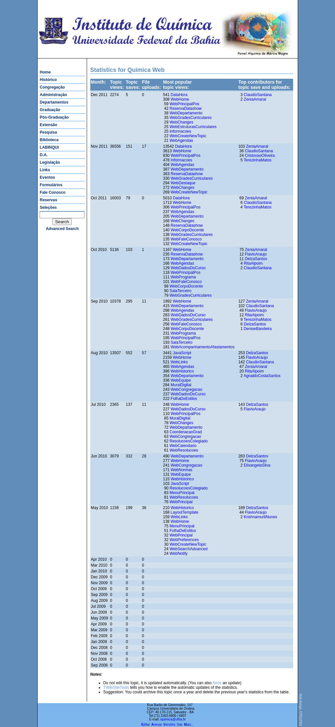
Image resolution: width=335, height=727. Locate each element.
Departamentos (54, 102)
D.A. (44, 155)
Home (45, 72)
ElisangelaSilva (257, 465)
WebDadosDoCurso (188, 268)
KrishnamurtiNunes (260, 517)
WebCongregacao (187, 389)
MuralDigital (181, 385)
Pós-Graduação (54, 117)
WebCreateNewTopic (187, 136)
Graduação (50, 109)
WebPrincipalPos (184, 104)
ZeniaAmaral (255, 99)
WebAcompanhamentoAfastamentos (203, 347)
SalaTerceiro (180, 291)
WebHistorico (182, 371)
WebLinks (179, 362)
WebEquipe (181, 380)
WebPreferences (184, 539)
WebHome (180, 99)
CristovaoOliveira (259, 155)
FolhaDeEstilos (184, 398)
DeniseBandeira (258, 328)
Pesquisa (48, 132)
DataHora (179, 94)
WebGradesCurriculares (190, 117)
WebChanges (181, 122)
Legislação (50, 162)
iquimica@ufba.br (173, 719)
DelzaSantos (256, 258)
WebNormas (181, 470)
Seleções (48, 207)
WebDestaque (183, 183)
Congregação (52, 87)
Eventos (47, 177)
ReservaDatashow (185, 108)
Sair (180, 724)
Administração (53, 94)
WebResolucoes (183, 450)
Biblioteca (49, 140)
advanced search (62, 228)
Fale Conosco (53, 192)
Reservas (48, 200)
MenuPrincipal (181, 492)
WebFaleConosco (186, 239)
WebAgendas (181, 140)
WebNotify (178, 553)
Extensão (48, 125)
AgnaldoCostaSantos (261, 375)
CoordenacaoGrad (185, 432)
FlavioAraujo (256, 254)
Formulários (51, 185)
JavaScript (182, 353)
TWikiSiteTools (116, 687)
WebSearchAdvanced (188, 549)
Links (45, 170)
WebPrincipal (180, 502)
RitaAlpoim (253, 263)
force (217, 683)
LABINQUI (49, 147)
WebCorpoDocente (187, 230)
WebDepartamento (186, 113)
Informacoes (180, 131)
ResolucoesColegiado (188, 441)
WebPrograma (183, 277)
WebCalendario (183, 445)
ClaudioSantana (258, 94)
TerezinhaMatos (258, 160)
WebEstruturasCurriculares (193, 126)
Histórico (48, 79)
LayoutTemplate (185, 512)
